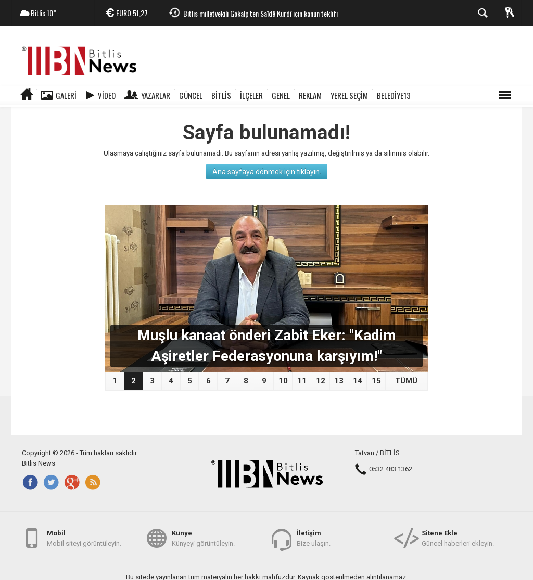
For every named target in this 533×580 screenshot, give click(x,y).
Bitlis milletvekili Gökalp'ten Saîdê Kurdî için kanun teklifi (260, 13)
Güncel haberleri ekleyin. (458, 537)
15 (376, 380)
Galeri (66, 95)
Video (107, 95)
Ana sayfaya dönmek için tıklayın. (266, 171)
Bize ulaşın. (314, 537)
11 (302, 380)
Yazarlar (155, 95)
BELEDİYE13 (394, 95)
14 (357, 380)
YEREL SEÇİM (349, 95)
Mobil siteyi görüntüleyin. (84, 537)
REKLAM (310, 95)
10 (283, 380)
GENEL (281, 95)
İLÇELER (251, 95)
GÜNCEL (190, 95)
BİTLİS (221, 95)
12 (320, 380)
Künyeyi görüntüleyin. (203, 537)
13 (339, 380)
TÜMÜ (406, 380)
